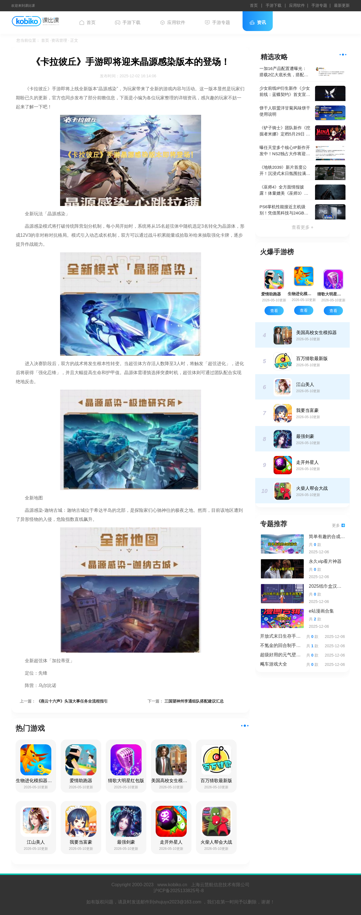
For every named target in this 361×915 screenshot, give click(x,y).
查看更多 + (303, 227)
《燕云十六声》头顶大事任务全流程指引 (72, 701)
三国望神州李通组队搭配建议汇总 (194, 701)
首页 (254, 5)
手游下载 (274, 5)
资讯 (257, 22)
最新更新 (342, 5)
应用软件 (297, 5)
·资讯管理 (59, 40)
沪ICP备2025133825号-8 (180, 890)
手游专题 (319, 5)
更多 (338, 525)
